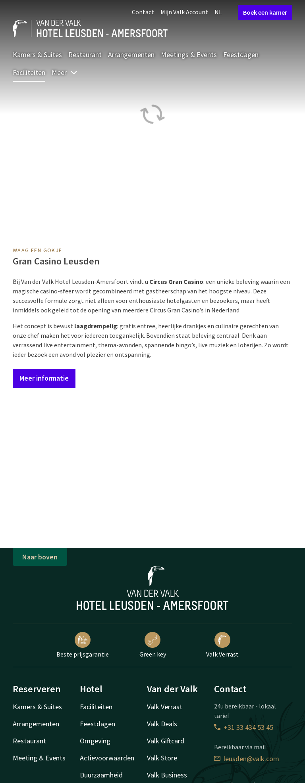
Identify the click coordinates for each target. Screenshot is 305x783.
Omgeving (95, 740)
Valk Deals (162, 723)
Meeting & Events (39, 757)
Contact (143, 12)
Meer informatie (44, 378)
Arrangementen (131, 54)
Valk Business (167, 774)
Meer (65, 72)
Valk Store (162, 757)
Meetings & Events (189, 54)
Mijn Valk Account (184, 12)
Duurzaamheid (101, 774)
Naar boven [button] (40, 556)
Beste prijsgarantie (82, 645)
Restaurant (85, 54)
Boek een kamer (265, 12)
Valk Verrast (222, 645)
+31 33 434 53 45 (243, 727)
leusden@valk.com (246, 758)
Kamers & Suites (37, 54)
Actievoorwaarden (107, 757)
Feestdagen (241, 54)
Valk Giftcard (165, 740)
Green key (152, 645)
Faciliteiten (29, 72)
